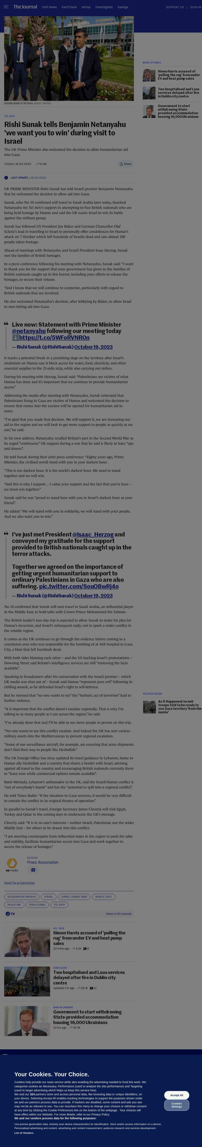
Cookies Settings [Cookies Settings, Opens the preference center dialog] (176, 1105)
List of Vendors (24, 1132)
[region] (101, 1101)
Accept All (176, 1095)
